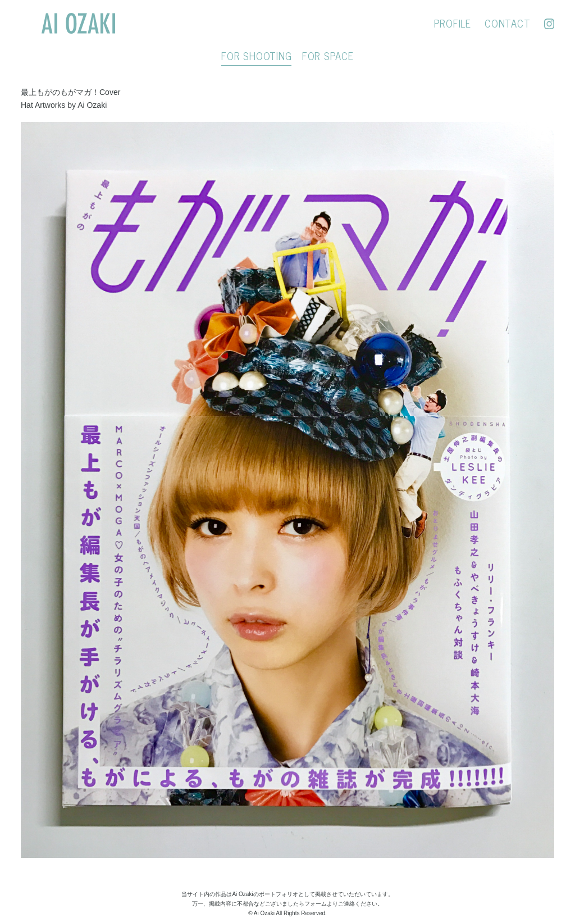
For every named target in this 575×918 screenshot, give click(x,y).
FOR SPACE (328, 55)
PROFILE (452, 23)
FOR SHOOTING (256, 55)
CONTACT (507, 23)
